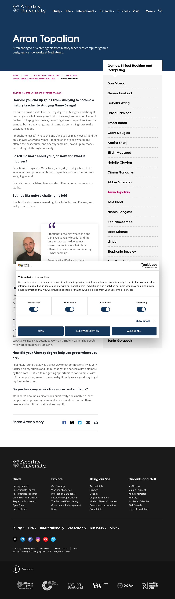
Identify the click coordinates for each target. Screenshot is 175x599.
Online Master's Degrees (26, 497)
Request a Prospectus (24, 501)
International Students (63, 493)
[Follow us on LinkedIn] (22, 539)
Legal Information (99, 497)
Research (106, 11)
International (85, 11)
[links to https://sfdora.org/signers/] (125, 585)
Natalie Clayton (120, 162)
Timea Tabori (117, 122)
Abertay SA (134, 497)
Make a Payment (137, 490)
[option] (25, 586)
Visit (136, 11)
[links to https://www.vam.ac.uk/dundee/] (100, 585)
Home (15, 75)
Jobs (75, 548)
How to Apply (20, 509)
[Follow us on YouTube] (45, 539)
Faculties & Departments (64, 497)
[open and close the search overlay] (160, 11)
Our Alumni (71, 75)
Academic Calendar (139, 501)
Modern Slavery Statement (104, 501)
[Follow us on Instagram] (38, 539)
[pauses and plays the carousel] (16, 569)
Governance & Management (66, 505)
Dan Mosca (116, 82)
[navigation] (150, 12)
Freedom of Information (103, 505)
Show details (143, 321)
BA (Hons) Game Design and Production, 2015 (37, 92)
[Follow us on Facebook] (30, 539)
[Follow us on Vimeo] (53, 539)
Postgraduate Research (25, 493)
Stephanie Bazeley (122, 251)
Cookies (94, 493)
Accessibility (96, 486)
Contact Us (44, 548)
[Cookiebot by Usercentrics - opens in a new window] (143, 265)
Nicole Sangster (120, 211)
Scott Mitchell (118, 231)
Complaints (96, 509)
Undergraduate (21, 486)
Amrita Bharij (117, 142)
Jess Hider (115, 201)
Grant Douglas (119, 132)
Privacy (94, 490)
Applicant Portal (137, 493)
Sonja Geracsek (120, 340)
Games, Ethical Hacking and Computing (34, 78)
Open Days (18, 505)
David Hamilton (119, 112)
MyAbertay (134, 486)
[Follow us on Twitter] (15, 539)
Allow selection (87, 331)
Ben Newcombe (120, 221)
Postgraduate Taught (24, 490)
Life (68, 11)
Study (56, 11)
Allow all (134, 331)
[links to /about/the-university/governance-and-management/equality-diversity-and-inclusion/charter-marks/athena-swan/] (25, 585)
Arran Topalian (119, 191)
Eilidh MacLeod (119, 152)
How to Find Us (61, 548)
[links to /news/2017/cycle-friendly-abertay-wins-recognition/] (75, 585)
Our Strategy (58, 486)
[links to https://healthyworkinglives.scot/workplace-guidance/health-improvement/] (150, 585)
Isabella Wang (119, 102)
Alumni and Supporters (46, 75)
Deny (41, 331)
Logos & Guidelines (139, 509)
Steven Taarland (120, 92)
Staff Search (135, 505)
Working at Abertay (61, 490)
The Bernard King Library (64, 501)
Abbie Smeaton (120, 181)
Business (124, 11)
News (54, 509)
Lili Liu (112, 241)
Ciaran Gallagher (121, 172)
